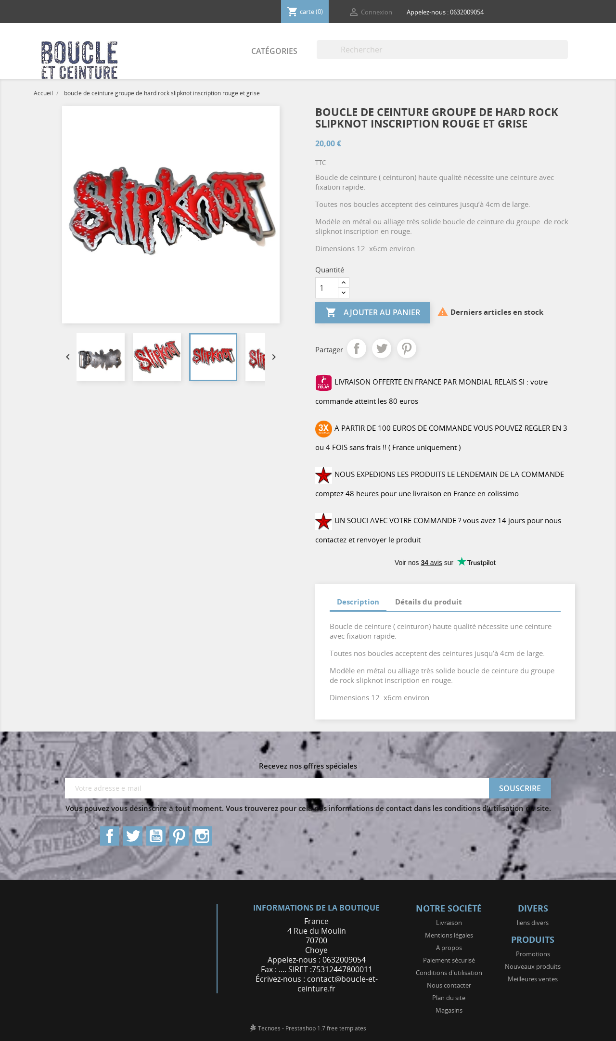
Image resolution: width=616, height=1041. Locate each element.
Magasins (449, 1010)
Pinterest (406, 348)
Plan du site (448, 997)
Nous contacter (449, 985)
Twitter (132, 836)
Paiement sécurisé (449, 960)
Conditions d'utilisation (449, 972)
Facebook (109, 836)
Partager (356, 348)
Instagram (202, 836)
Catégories (274, 51)
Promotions (533, 954)
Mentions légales (449, 935)
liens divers (533, 922)
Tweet (381, 348)
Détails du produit (428, 601)
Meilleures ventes (533, 979)
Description (358, 601)
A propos (449, 947)
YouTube (156, 836)
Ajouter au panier (372, 313)
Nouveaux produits (533, 966)
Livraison (449, 922)
